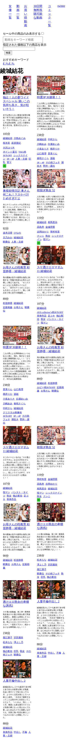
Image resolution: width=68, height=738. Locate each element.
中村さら (52, 139)
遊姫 (52, 158)
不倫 (58, 652)
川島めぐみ (20, 138)
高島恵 (40, 227)
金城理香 (50, 227)
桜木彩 (6, 143)
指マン (46, 239)
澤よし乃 (41, 564)
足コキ (51, 315)
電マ (9, 162)
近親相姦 (7, 307)
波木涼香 (7, 232)
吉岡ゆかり (43, 231)
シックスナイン (54, 492)
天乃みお (7, 237)
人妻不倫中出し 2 (48, 601)
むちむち (9, 63)
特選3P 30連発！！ (49, 97)
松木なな (41, 560)
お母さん (18, 307)
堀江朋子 (41, 569)
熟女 (48, 236)
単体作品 (41, 315)
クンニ (40, 236)
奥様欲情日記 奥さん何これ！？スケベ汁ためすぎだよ (16, 194)
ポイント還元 (10, 152)
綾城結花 (7, 138)
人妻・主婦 (21, 158)
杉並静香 (7, 303)
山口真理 (41, 153)
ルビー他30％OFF (46, 387)
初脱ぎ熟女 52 (46, 190)
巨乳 (43, 577)
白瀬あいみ (54, 144)
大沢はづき (9, 147)
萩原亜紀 (16, 143)
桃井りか (55, 148)
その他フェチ (53, 162)
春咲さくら (43, 158)
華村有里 (55, 231)
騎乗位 (6, 241)
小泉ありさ (43, 148)
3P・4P (10, 158)
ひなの (17, 232)
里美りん (52, 153)
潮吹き (14, 419)
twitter (61, 5)
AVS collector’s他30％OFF (50, 312)
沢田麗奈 (52, 564)
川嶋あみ (41, 144)
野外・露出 (49, 166)
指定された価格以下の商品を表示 (24, 44)
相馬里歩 (52, 222)
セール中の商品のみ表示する (22, 33)
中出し (51, 652)
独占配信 (17, 495)
